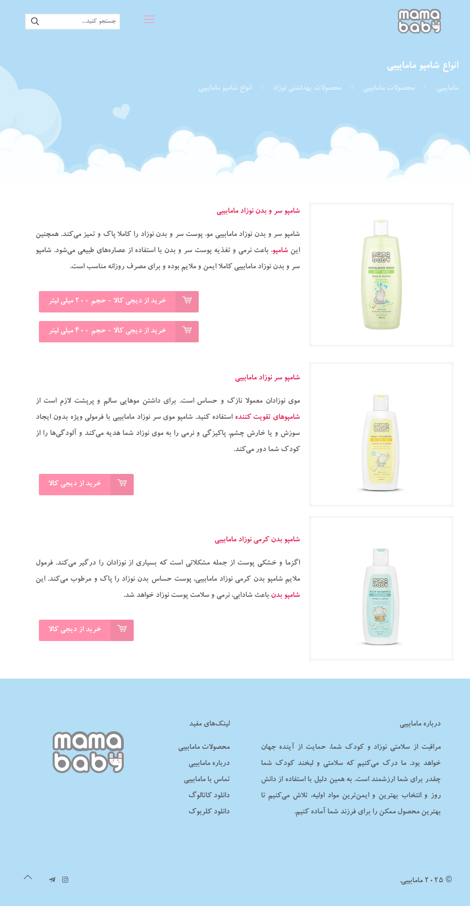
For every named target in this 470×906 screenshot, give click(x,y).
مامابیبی (447, 89)
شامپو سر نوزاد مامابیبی (267, 378)
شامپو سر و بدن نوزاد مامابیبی (258, 212)
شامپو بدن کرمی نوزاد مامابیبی (257, 540)
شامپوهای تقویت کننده (267, 418)
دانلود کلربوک (209, 812)
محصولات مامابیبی (389, 89)
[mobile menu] (149, 21)
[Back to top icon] (28, 879)
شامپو (280, 251)
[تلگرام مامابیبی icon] (52, 881)
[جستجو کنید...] (72, 21)
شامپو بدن (285, 596)
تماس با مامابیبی (207, 780)
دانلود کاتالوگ (209, 796)
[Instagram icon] (65, 881)
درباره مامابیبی (209, 764)
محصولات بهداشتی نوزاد (307, 89)
